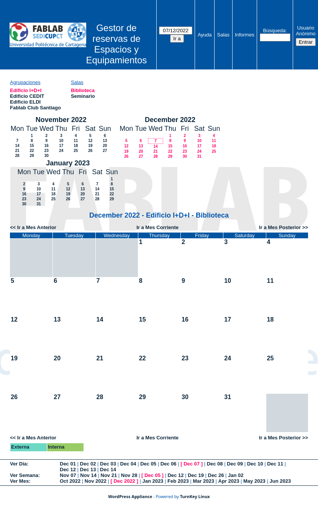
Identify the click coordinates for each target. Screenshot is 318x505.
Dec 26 (216, 475)
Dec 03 (108, 464)
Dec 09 (235, 464)
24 (61, 151)
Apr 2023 (228, 481)
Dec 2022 (124, 481)
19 (90, 146)
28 (17, 155)
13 (105, 141)
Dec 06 (169, 464)
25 (76, 151)
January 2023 (68, 163)
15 (32, 146)
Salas (223, 35)
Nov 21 (109, 475)
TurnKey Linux (195, 496)
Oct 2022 (70, 481)
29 (32, 155)
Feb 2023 (178, 481)
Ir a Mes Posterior (280, 227)
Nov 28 (129, 475)
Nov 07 (68, 475)
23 (46, 151)
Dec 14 (108, 469)
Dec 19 (196, 475)
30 (46, 155)
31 (199, 156)
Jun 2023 (280, 481)
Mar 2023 (203, 481)
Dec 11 (275, 464)
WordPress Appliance (130, 496)
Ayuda (205, 35)
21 (17, 151)
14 (17, 146)
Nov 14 (88, 475)
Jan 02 (235, 475)
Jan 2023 (152, 481)
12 (90, 141)
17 (61, 146)
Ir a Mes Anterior (36, 227)
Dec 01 (68, 464)
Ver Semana (24, 475)
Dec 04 (128, 464)
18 (76, 146)
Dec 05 (148, 464)
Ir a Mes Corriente (157, 227)
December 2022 (170, 120)
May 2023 (254, 481)
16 (46, 146)
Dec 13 (88, 469)
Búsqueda (274, 30)
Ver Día (18, 464)
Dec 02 (88, 464)
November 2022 (61, 120)
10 (61, 141)
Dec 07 (192, 464)
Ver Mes (19, 481)
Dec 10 (255, 464)
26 (90, 151)
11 (76, 141)
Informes (244, 35)
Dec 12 (68, 469)
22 (32, 151)
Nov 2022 (96, 481)
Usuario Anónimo (305, 30)
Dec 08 (215, 464)
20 (105, 146)
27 (105, 151)
